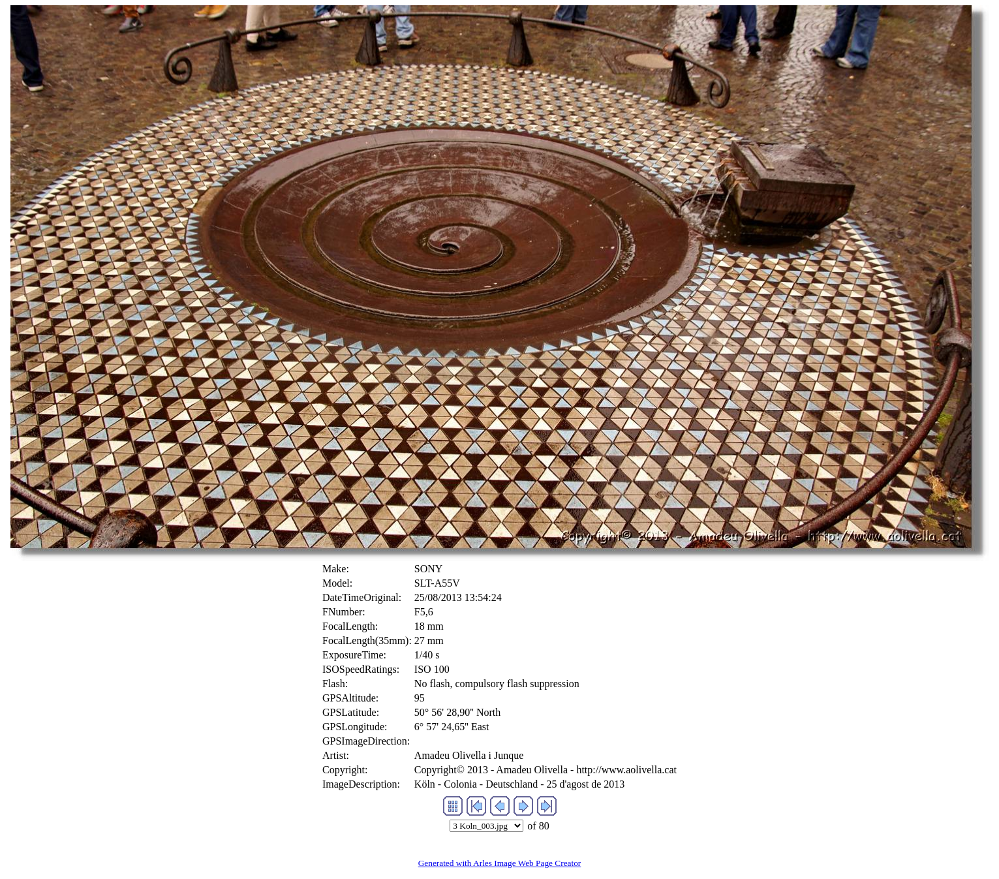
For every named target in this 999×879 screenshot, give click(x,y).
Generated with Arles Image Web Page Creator (499, 863)
